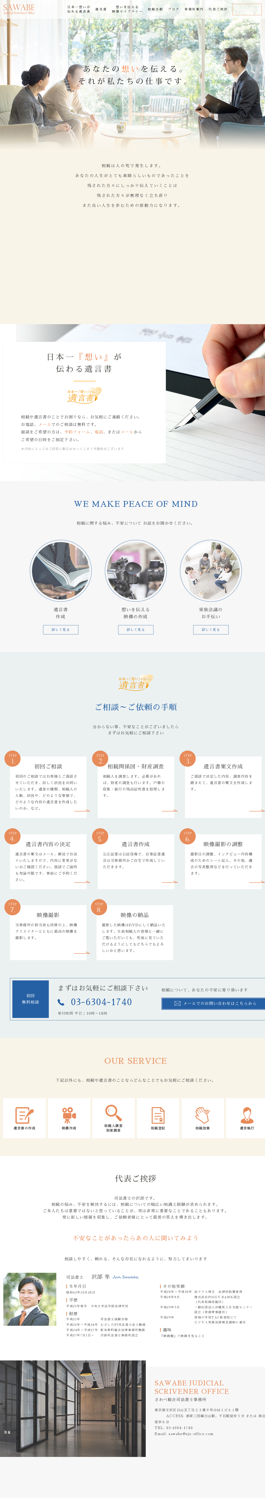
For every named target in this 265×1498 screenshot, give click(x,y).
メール (44, 425)
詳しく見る (61, 629)
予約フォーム (77, 432)
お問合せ (247, 9)
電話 (99, 432)
